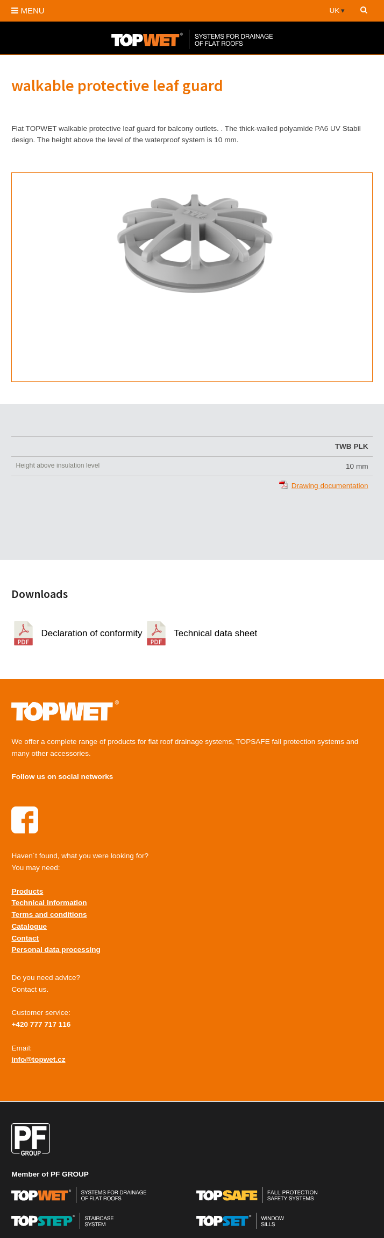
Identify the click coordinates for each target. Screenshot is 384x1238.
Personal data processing (55, 949)
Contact (25, 938)
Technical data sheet (215, 633)
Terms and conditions (49, 914)
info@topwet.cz (38, 1059)
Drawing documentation (329, 486)
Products (27, 891)
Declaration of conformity (91, 633)
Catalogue (29, 926)
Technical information (49, 903)
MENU (27, 10)
